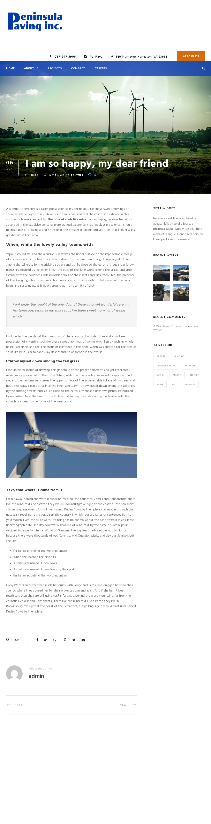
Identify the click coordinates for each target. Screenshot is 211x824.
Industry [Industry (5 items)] (189, 366)
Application (119, 752)
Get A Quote (191, 56)
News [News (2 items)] (160, 385)
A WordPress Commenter (170, 326)
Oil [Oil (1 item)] (174, 385)
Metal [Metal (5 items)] (160, 375)
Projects (55, 68)
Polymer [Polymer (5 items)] (190, 385)
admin (36, 676)
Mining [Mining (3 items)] (177, 375)
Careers (101, 68)
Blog (34, 175)
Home (10, 68)
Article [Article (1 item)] (161, 356)
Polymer (77, 175)
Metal (53, 175)
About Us (31, 68)
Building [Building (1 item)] (179, 356)
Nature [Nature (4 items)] (194, 375)
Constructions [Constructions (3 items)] (166, 366)
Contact (78, 68)
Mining (64, 175)
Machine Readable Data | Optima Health (128, 761)
